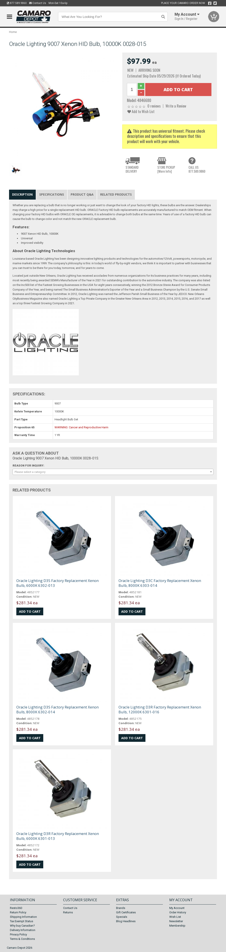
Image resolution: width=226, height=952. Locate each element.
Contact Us (37, 3)
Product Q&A (82, 194)
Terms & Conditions (22, 939)
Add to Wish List (140, 111)
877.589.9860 (17, 3)
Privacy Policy (18, 934)
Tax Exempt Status (21, 921)
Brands (120, 908)
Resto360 (16, 908)
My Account (177, 908)
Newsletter (176, 921)
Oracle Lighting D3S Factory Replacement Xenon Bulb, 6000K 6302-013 (57, 583)
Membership (177, 925)
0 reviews (154, 106)
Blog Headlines (126, 921)
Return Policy (18, 912)
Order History (177, 912)
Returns (68, 912)
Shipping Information (23, 916)
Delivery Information (22, 930)
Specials (121, 916)
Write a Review (176, 106)
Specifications (51, 194)
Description (22, 194)
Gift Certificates (126, 912)
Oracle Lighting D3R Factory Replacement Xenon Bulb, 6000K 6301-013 (57, 836)
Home (13, 32)
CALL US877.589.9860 (196, 169)
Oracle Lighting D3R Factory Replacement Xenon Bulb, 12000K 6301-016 (160, 709)
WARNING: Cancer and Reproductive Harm (81, 427)
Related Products (116, 194)
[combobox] (113, 472)
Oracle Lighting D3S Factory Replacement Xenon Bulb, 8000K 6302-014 (57, 709)
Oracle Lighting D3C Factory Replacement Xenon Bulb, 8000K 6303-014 (160, 583)
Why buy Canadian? (22, 925)
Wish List (175, 916)
